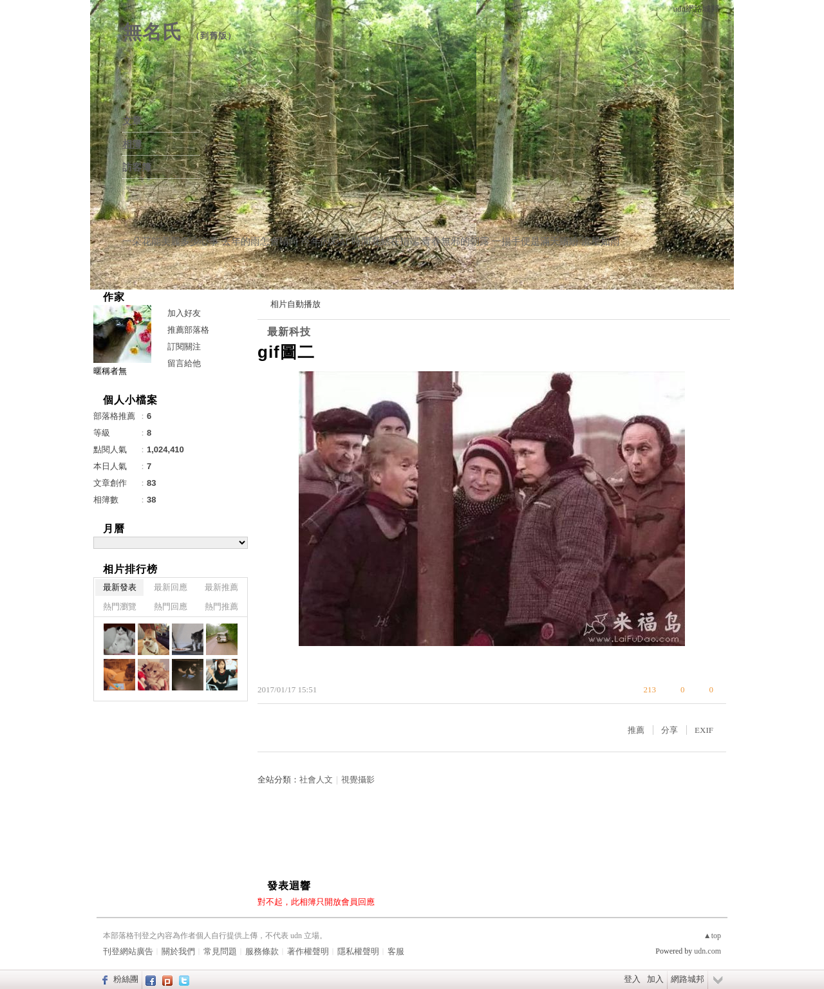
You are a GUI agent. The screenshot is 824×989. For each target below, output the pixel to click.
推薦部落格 (188, 330)
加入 (655, 979)
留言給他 (184, 363)
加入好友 (184, 313)
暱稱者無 (110, 371)
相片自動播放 (295, 304)
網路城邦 (687, 979)
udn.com (707, 951)
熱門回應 (170, 606)
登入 (632, 979)
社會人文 (316, 779)
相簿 (132, 144)
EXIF (704, 730)
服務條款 (262, 951)
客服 (396, 951)
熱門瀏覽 (119, 606)
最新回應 (170, 587)
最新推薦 (221, 587)
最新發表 (119, 587)
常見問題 (220, 951)
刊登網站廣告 (128, 951)
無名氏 (152, 31)
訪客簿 (136, 167)
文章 (132, 121)
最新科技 (289, 331)
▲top (712, 935)
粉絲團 (125, 979)
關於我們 (178, 951)
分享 (669, 730)
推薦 (636, 730)
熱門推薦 (221, 606)
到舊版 (213, 36)
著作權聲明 (308, 951)
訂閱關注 (184, 346)
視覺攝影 (358, 779)
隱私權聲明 (358, 951)
